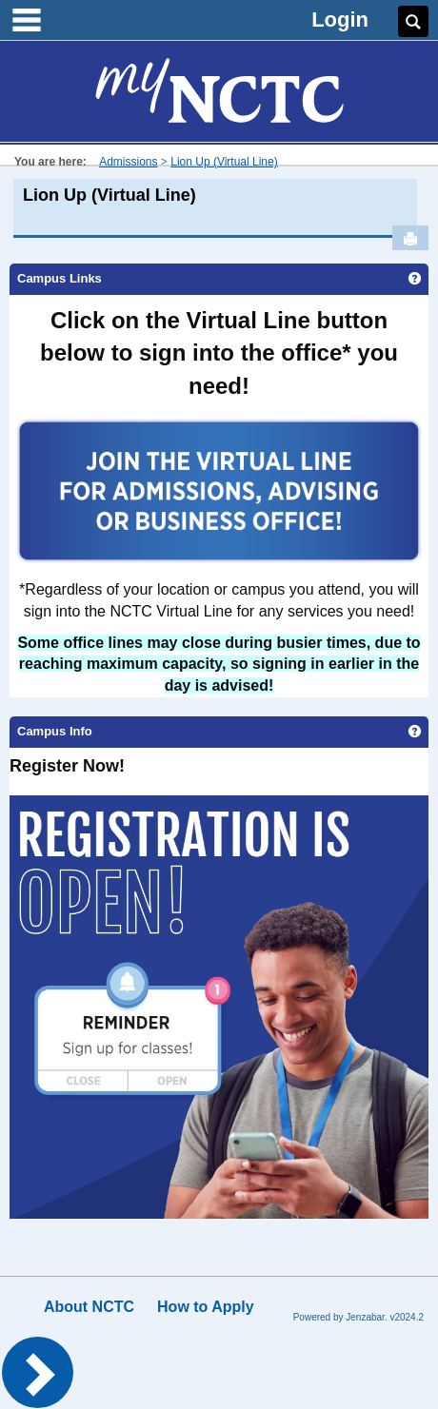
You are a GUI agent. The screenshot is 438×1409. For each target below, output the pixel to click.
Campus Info (54, 731)
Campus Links (59, 278)
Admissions (128, 161)
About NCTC (89, 1307)
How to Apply (205, 1307)
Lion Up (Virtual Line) (224, 161)
